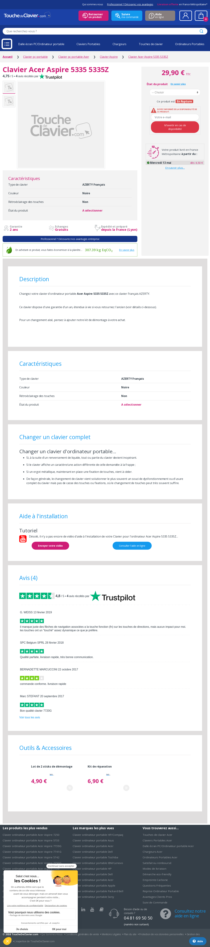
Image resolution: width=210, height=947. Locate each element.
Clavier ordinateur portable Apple (94, 885)
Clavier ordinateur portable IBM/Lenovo (98, 863)
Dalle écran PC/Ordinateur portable (41, 44)
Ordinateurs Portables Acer (160, 857)
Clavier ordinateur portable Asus (93, 840)
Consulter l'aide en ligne (132, 545)
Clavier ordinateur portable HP (92, 868)
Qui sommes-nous (92, 4)
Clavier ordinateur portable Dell (93, 851)
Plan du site (130, 934)
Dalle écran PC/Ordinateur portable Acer (168, 846)
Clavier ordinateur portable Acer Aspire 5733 (31, 840)
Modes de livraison (154, 868)
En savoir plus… (175, 167)
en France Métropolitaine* (182, 4)
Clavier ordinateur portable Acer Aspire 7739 (31, 868)
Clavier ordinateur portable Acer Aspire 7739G (32, 846)
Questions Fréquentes (157, 885)
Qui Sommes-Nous (52, 934)
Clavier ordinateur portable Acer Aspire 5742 (31, 857)
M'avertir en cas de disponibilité (175, 127)
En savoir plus (126, 250)
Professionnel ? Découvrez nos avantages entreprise (70, 239)
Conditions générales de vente (82, 934)
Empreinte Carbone (155, 880)
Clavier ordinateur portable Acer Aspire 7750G (32, 863)
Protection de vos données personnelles (161, 934)
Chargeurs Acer (152, 851)
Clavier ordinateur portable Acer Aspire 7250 (31, 834)
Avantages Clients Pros (157, 897)
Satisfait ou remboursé (157, 863)
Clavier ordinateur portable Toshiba (95, 857)
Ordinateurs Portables (189, 44)
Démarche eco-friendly (157, 874)
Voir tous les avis (29, 717)
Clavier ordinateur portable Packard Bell (98, 891)
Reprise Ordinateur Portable (161, 891)
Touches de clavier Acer (157, 834)
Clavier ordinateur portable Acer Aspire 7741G (32, 851)
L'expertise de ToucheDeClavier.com (34, 941)
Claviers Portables (88, 44)
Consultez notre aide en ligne (190, 913)
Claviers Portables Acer (157, 840)
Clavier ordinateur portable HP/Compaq (98, 834)
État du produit (157, 84)
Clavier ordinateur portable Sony (93, 897)
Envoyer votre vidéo (50, 545)
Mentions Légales (111, 934)
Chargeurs (120, 44)
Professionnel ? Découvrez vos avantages (130, 4)
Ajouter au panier (70, 788)
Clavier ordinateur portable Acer (93, 846)
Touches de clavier (151, 44)
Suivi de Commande (155, 902)
